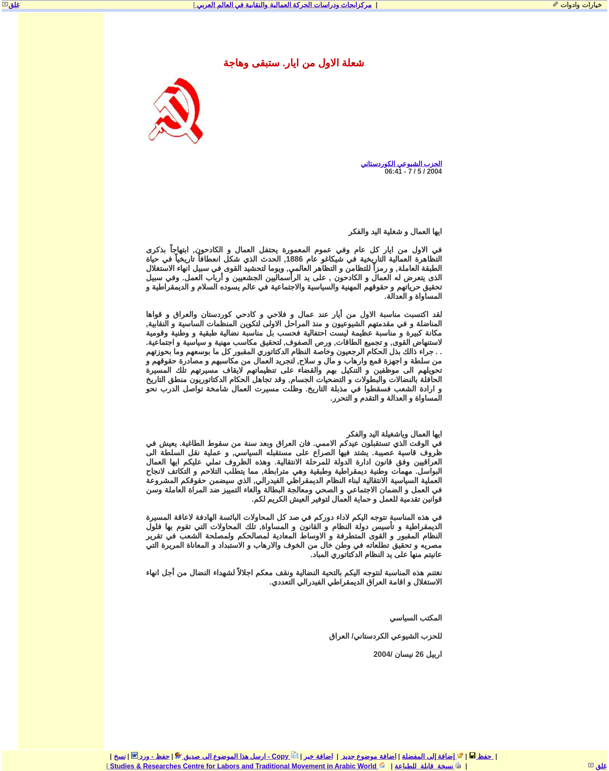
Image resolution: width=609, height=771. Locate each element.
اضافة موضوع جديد (368, 756)
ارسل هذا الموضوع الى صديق (220, 756)
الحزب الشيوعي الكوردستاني (401, 163)
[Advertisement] (288, 201)
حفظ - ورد (150, 756)
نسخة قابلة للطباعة (428, 766)
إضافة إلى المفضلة (432, 756)
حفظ (480, 756)
